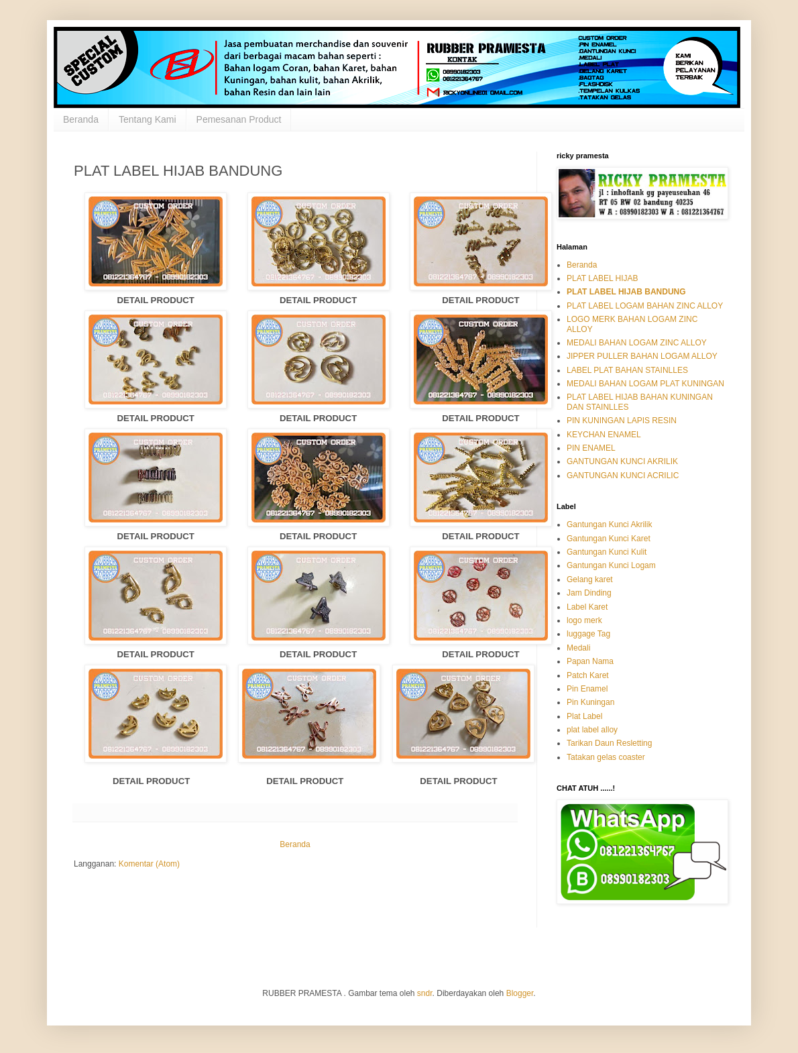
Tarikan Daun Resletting (609, 743)
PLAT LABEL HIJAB (602, 278)
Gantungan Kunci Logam (611, 565)
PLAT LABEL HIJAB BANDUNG (626, 291)
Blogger (520, 993)
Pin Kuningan (590, 702)
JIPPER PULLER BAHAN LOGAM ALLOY (642, 356)
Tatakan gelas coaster (606, 757)
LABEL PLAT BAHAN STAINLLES (627, 370)
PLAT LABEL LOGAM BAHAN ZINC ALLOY (645, 306)
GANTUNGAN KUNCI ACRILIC (623, 475)
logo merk (584, 620)
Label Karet (587, 607)
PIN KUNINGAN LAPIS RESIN (622, 420)
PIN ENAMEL (591, 448)
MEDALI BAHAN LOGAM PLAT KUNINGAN (645, 383)
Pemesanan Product (239, 119)
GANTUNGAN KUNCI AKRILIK (622, 461)
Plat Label (584, 716)
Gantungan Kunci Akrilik (609, 524)
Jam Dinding (589, 593)
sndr (425, 993)
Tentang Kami (147, 119)
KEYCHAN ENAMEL (604, 434)
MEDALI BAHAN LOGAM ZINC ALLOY (637, 342)
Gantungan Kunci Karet (608, 538)
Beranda (81, 119)
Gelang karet (590, 579)
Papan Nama (590, 661)
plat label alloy (592, 729)
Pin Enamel (587, 689)
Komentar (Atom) (149, 864)
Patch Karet (588, 675)
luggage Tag (588, 634)
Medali (578, 648)
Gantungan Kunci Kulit (606, 552)
